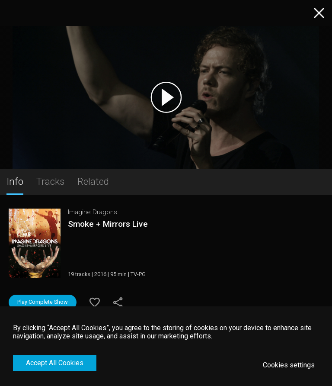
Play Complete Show (42, 302)
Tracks (50, 181)
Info (14, 181)
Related (93, 181)
